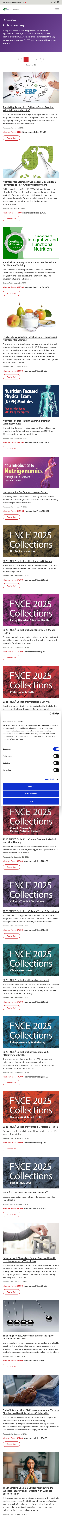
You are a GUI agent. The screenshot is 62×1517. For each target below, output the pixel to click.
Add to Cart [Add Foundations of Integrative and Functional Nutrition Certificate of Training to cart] (11, 293)
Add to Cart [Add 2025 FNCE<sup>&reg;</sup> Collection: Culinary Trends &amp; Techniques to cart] (11, 936)
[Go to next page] (40, 59)
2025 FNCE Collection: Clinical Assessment (26, 980)
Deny (31, 801)
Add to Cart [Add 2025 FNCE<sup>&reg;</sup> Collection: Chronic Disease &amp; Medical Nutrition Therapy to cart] (11, 867)
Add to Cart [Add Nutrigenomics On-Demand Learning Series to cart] (11, 517)
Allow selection (31, 794)
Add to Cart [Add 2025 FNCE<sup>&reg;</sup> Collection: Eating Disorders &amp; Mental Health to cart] (11, 657)
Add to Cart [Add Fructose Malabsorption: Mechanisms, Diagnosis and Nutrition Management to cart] (11, 377)
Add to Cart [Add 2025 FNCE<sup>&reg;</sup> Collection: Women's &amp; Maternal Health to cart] (11, 1148)
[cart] (54, 2)
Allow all (31, 786)
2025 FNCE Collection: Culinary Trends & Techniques (31, 911)
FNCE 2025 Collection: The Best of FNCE (25, 1192)
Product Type (10, 20)
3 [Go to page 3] (36, 59)
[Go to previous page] (21, 59)
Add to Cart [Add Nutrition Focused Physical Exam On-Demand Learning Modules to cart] (11, 448)
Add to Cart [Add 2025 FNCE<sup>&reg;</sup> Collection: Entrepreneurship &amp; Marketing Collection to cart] (11, 1083)
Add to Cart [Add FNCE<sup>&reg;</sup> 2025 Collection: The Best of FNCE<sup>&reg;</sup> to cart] (11, 1214)
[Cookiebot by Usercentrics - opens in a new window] (49, 713)
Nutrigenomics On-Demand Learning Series (25, 492)
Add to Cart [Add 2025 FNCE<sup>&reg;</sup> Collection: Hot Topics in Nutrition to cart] (11, 586)
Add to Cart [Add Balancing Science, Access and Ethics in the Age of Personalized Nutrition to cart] (11, 1366)
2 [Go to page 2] (31, 59)
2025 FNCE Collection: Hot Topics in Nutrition (27, 561)
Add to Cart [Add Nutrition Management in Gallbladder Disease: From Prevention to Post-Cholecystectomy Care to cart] (11, 219)
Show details (50, 779)
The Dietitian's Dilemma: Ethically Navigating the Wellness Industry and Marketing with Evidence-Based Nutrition (28, 1490)
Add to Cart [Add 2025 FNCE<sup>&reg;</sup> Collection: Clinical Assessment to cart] (11, 1008)
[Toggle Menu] (57, 9)
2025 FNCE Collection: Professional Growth (26, 701)
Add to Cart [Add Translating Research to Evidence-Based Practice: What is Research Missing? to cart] (11, 138)
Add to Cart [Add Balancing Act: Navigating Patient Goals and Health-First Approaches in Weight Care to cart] (11, 1292)
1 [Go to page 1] (26, 59)
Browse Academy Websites (13, 2)
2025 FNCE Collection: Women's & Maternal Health (30, 1126)
